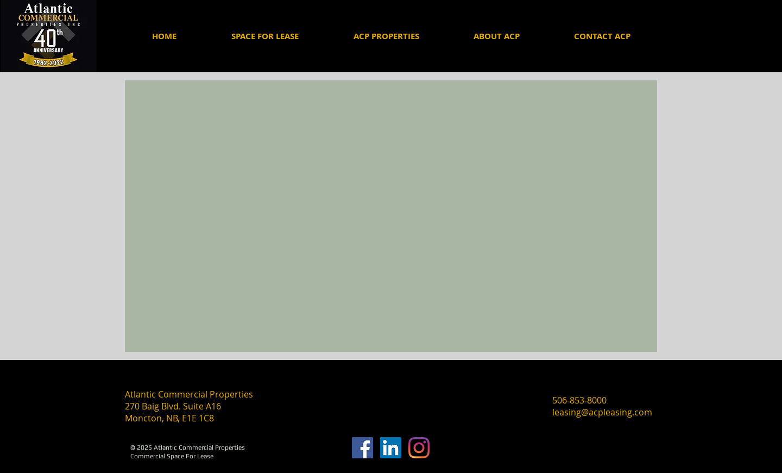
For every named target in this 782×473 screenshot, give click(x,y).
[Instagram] (419, 447)
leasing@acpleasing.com (602, 412)
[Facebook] (362, 447)
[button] (496, 36)
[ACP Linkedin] (390, 447)
